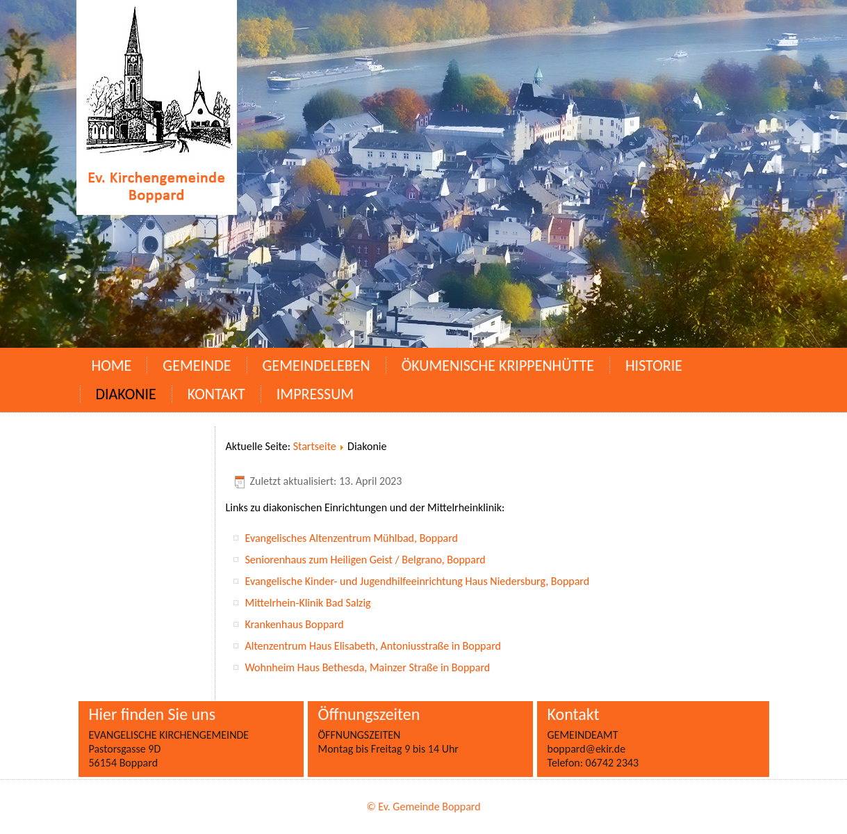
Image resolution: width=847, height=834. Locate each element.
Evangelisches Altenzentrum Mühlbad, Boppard (352, 538)
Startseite (314, 446)
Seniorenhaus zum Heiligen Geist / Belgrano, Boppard (365, 559)
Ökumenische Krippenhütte (498, 365)
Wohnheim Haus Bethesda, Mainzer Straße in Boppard (368, 667)
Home (112, 365)
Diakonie (126, 394)
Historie (653, 365)
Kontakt (216, 394)
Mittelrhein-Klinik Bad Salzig (308, 602)
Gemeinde (197, 365)
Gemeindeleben (316, 365)
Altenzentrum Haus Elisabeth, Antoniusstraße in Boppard (374, 645)
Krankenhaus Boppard (294, 624)
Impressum (315, 394)
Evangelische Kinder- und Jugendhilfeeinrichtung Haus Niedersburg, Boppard (417, 581)
